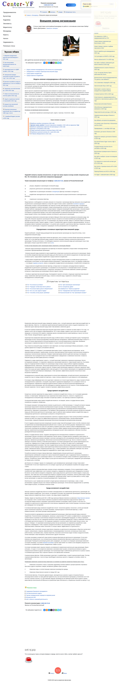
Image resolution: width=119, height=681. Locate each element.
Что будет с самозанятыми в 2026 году (104, 174)
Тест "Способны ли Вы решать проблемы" (38, 292)
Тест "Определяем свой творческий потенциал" (72, 290)
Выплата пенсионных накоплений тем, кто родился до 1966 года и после (11, 111)
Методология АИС (31, 597)
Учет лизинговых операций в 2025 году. (104, 82)
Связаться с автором (52, 28)
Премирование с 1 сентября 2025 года (104, 128)
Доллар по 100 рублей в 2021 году (40, 128)
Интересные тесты (71, 12)
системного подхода (78, 203)
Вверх (65, 673)
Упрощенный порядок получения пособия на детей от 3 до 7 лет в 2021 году (11, 76)
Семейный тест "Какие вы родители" (70, 288)
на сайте (86, 6)
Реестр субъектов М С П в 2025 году (104, 59)
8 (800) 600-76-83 (48, 5)
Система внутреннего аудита (34, 593)
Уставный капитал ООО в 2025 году (103, 94)
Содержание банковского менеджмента (36, 591)
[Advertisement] (11, 142)
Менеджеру (35, 15)
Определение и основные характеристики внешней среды (42, 71)
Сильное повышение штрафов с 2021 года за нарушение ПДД (55, 125)
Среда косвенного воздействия (35, 75)
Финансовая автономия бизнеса (103, 104)
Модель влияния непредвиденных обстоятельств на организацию (44, 69)
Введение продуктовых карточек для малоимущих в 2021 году (10, 57)
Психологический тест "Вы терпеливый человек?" (73, 292)
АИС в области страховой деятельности (37, 599)
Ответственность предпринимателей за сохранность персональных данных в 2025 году (105, 99)
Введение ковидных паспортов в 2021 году (42, 123)
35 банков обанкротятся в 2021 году (41, 133)
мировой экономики (48, 542)
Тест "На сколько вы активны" (35, 284)
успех (52, 242)
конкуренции (55, 191)
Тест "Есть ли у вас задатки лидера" (36, 290)
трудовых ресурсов (38, 263)
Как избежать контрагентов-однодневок (104, 120)
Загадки (60, 12)
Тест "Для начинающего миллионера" (70, 284)
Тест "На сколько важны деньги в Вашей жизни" (40, 288)
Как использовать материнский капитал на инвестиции (9, 64)
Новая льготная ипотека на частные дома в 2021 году (46, 130)
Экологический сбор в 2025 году (103, 85)
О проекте (44, 12)
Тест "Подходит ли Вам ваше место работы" (39, 286)
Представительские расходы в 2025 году (105, 112)
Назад (52, 673)
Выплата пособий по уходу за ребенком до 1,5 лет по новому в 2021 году (12, 83)
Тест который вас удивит (66, 286)
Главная (28, 15)
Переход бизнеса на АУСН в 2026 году (104, 171)
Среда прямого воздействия (34, 73)
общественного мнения (83, 498)
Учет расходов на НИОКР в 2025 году (104, 56)
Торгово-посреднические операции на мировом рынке (40, 595)
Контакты (52, 12)
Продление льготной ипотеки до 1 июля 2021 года (45, 132)
